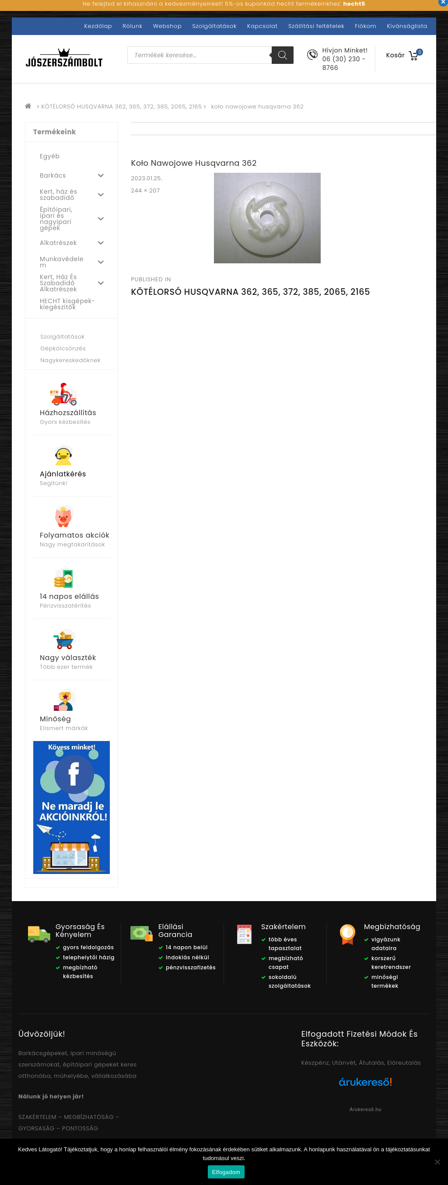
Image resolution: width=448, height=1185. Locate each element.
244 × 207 (145, 190)
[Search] (283, 55)
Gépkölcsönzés (63, 348)
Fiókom (365, 26)
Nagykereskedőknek (70, 360)
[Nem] (437, 1161)
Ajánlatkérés (63, 474)
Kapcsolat (262, 26)
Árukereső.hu (366, 1109)
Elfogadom (226, 1172)
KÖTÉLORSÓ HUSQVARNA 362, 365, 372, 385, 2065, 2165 (122, 106)
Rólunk (132, 26)
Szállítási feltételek (316, 26)
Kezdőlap (98, 26)
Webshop (167, 26)
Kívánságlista (407, 26)
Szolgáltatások (214, 26)
